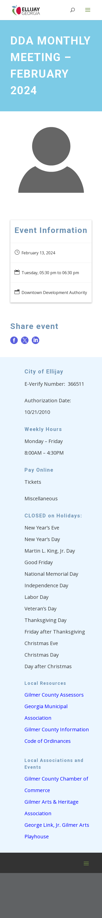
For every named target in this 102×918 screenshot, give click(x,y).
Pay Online (39, 470)
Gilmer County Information (56, 729)
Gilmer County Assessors (54, 694)
